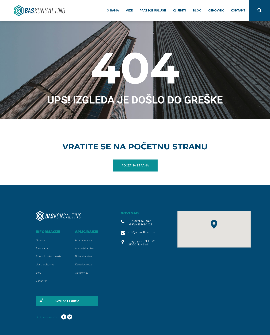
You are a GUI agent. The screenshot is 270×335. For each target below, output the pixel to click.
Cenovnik (216, 10)
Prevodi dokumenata (49, 256)
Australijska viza (84, 248)
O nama (113, 10)
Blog (197, 10)
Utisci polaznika (45, 264)
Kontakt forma (58, 301)
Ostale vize (81, 272)
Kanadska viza (83, 264)
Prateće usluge (153, 10)
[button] (214, 224)
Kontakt (238, 10)
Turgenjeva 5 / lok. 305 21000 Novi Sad (141, 243)
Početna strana (135, 165)
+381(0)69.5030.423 (140, 224)
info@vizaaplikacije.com (142, 232)
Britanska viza (83, 256)
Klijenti (179, 10)
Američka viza (83, 240)
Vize (129, 10)
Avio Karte (42, 248)
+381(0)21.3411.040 (139, 221)
